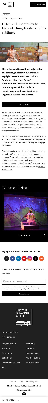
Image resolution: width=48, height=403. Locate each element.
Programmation (9, 343)
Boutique (30, 348)
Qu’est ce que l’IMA (10, 332)
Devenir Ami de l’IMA (11, 362)
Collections (7, 358)
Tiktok (35, 258)
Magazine (6, 348)
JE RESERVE (24, 104)
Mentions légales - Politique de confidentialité (24, 386)
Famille (5, 19)
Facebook (12, 258)
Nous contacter (8, 337)
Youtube (24, 258)
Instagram (29, 258)
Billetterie (41, 4)
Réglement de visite (24, 390)
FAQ (3, 367)
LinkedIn (18, 258)
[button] (19, 235)
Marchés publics (33, 358)
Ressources (7, 353)
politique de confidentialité (30, 289)
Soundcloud (41, 258)
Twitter (6, 258)
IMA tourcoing (32, 353)
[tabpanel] (26, 212)
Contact (13, 382)
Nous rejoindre (32, 362)
